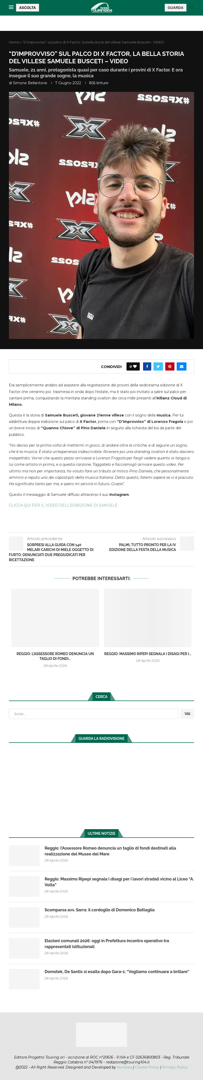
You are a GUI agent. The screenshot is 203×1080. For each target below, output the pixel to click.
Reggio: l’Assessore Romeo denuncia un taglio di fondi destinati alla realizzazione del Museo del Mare (110, 851)
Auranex (124, 1067)
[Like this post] (135, 366)
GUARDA (175, 8)
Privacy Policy (175, 1067)
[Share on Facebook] (147, 366)
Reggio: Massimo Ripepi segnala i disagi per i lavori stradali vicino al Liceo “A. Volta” (119, 882)
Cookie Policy (147, 1067)
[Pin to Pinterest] (169, 366)
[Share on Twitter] (158, 366)
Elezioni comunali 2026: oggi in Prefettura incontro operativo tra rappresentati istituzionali (107, 943)
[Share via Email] (181, 366)
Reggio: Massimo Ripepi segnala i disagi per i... (148, 654)
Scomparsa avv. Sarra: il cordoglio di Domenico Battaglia (100, 909)
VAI (187, 714)
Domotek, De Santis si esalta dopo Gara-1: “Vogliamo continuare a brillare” (117, 971)
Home (14, 42)
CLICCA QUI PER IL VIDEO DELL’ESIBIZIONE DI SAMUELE (63, 505)
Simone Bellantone (30, 83)
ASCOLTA (27, 8)
